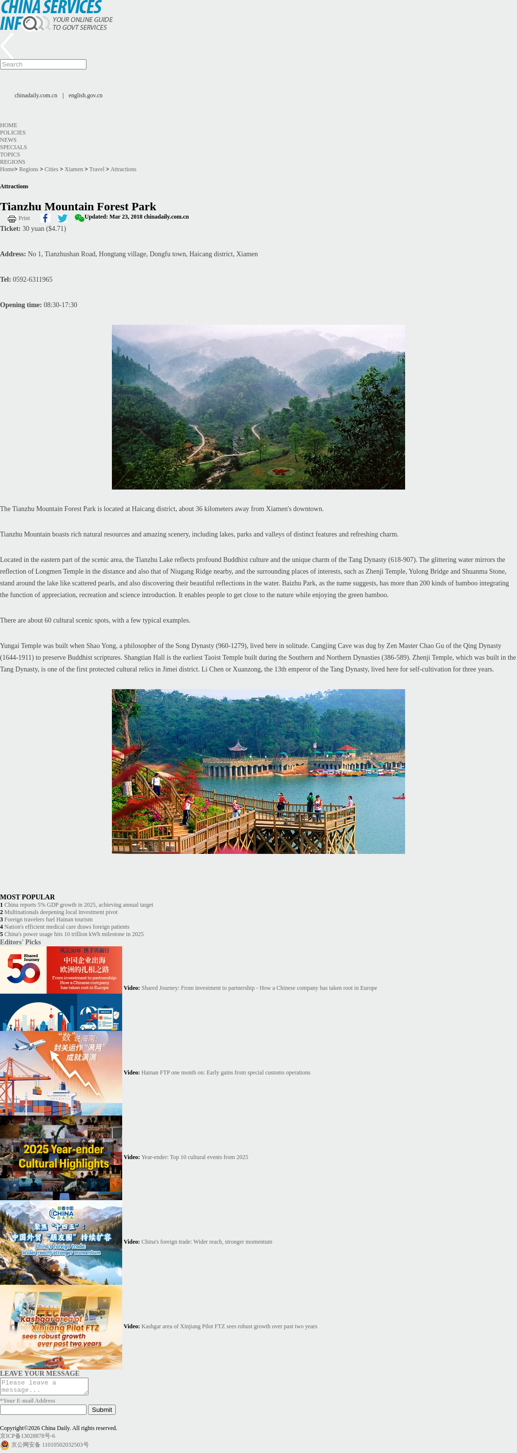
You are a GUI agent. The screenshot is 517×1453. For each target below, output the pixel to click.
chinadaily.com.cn (36, 95)
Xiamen (74, 169)
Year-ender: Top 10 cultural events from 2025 (194, 1157)
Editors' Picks (20, 942)
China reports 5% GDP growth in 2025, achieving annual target (78, 904)
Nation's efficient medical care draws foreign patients (66, 926)
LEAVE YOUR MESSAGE (40, 1373)
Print (24, 218)
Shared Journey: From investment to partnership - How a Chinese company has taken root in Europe (259, 987)
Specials (13, 147)
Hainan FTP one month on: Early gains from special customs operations (226, 1072)
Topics (10, 154)
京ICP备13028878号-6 (27, 1438)
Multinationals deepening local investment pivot (61, 912)
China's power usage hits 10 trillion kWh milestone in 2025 (74, 934)
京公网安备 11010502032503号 (50, 1447)
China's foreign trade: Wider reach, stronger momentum (207, 1241)
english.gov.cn (86, 95)
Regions (12, 161)
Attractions (123, 169)
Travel (97, 169)
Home (8, 125)
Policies (13, 132)
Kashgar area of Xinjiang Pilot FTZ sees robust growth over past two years (230, 1326)
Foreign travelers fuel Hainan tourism (48, 919)
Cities (51, 169)
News (8, 139)
